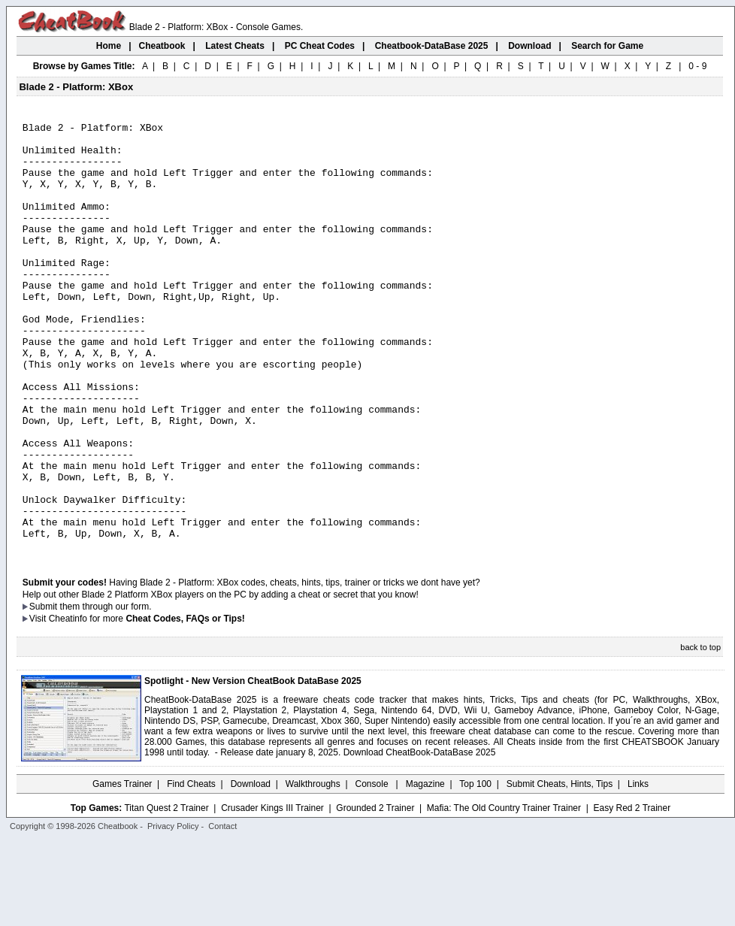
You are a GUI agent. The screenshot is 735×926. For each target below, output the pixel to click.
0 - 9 (697, 66)
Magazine (425, 869)
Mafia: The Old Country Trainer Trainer (504, 893)
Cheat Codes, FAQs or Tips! (185, 704)
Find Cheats (191, 869)
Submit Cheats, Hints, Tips (559, 869)
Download (251, 869)
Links (638, 869)
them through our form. (106, 692)
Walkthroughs (313, 869)
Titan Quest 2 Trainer (166, 893)
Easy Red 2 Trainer (631, 893)
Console (373, 869)
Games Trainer (122, 869)
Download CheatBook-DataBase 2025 (419, 838)
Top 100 (475, 869)
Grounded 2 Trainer (375, 893)
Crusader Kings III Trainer (272, 893)
